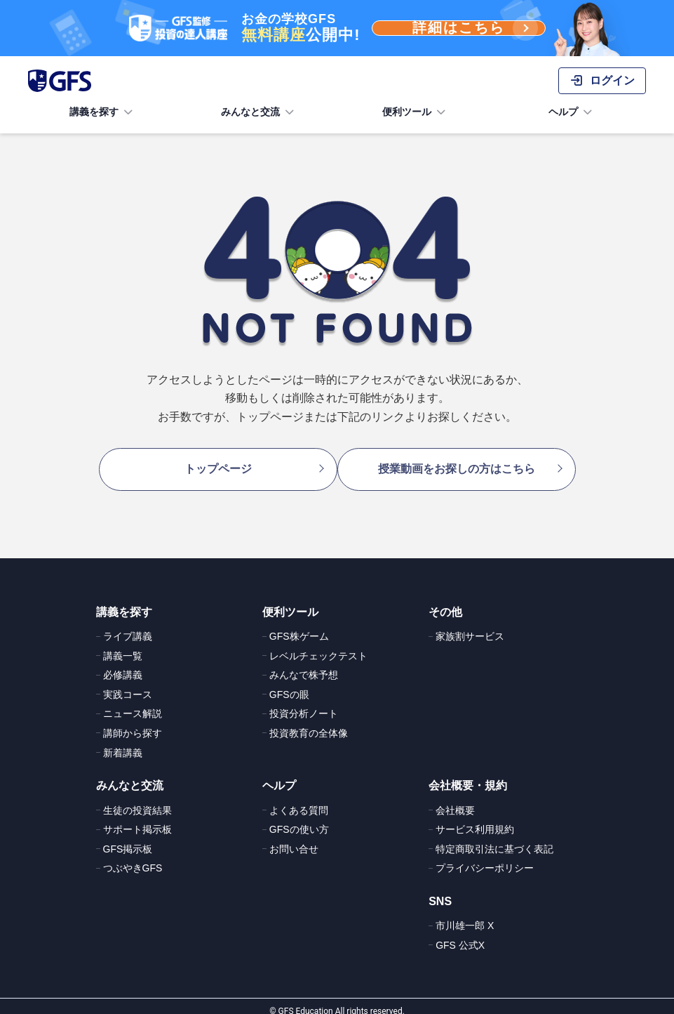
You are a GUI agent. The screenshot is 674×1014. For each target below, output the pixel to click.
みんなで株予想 (303, 665)
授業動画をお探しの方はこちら (463, 464)
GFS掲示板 (128, 839)
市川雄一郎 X (465, 915)
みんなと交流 (259, 112)
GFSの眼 (289, 684)
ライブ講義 (127, 626)
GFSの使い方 (299, 819)
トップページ (211, 464)
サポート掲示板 (137, 819)
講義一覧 (122, 646)
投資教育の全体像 (308, 723)
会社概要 (455, 800)
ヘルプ (571, 112)
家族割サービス (470, 626)
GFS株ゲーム (299, 626)
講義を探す (102, 112)
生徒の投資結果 (137, 800)
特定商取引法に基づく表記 (494, 839)
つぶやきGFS (133, 858)
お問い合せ (293, 839)
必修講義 (122, 665)
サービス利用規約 (475, 819)
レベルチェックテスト (318, 646)
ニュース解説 (132, 703)
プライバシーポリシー (485, 858)
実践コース (127, 684)
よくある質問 (298, 800)
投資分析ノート (303, 703)
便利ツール (415, 112)
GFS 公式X (460, 935)
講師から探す (132, 723)
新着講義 (122, 743)
